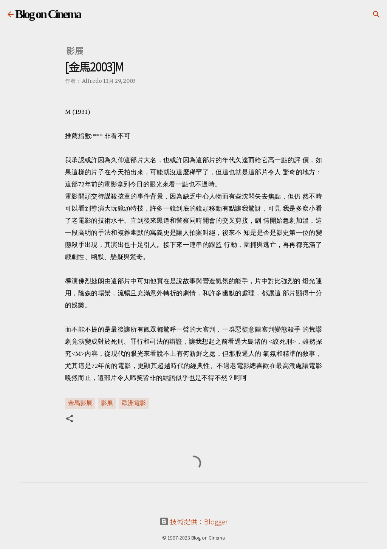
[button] (69, 419)
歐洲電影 (134, 402)
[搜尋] (376, 14)
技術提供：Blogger (193, 521)
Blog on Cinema (48, 14)
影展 (107, 402)
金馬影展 (80, 402)
